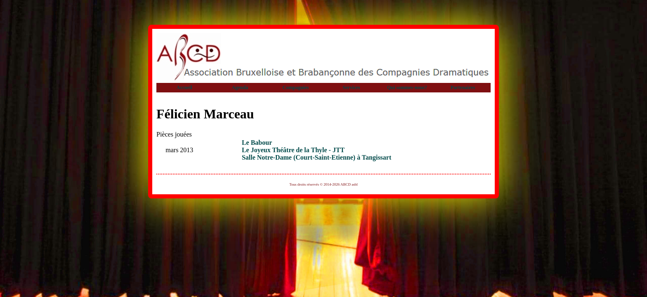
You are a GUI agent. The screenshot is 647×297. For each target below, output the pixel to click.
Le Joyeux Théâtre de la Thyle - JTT (293, 149)
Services (351, 87)
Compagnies (296, 87)
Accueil (184, 87)
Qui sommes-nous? (407, 87)
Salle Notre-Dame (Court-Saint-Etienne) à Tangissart (316, 157)
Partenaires (463, 87)
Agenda (240, 87)
